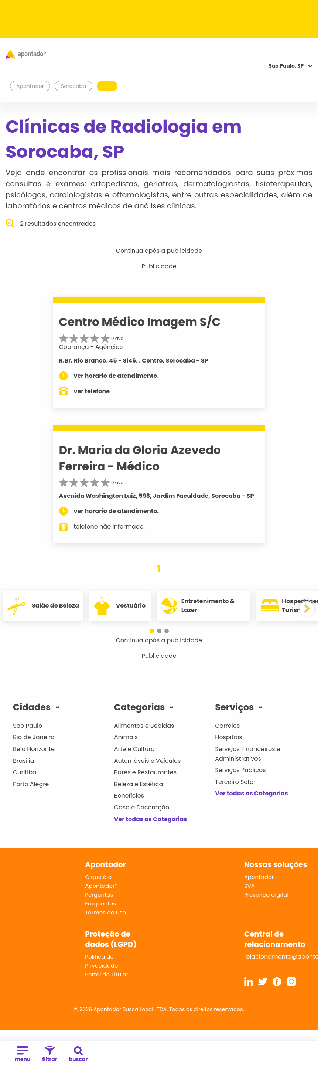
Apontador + (261, 877)
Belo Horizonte (34, 749)
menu (22, 1054)
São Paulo (27, 725)
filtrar (49, 1054)
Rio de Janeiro (34, 737)
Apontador (30, 86)
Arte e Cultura (134, 749)
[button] (152, 631)
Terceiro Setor (235, 782)
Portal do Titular (106, 974)
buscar (78, 1054)
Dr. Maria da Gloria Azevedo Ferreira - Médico (140, 458)
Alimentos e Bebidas (144, 725)
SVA (249, 886)
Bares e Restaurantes (145, 772)
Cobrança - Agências (91, 347)
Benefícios (129, 795)
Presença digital (266, 894)
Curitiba (25, 772)
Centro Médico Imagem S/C (140, 322)
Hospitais (228, 737)
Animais (126, 737)
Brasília (23, 761)
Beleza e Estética (138, 784)
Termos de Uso (105, 912)
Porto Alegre (31, 784)
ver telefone (92, 391)
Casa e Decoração (142, 807)
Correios (227, 725)
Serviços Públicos (240, 770)
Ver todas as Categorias (150, 819)
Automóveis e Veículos (147, 761)
